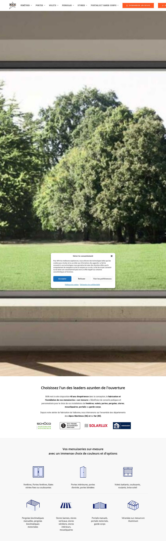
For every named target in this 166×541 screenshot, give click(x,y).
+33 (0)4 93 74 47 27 (137, 521)
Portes (38, 7)
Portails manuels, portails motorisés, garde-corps (99, 214)
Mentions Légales (96, 462)
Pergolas (66, 7)
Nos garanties (95, 466)
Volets (51, 7)
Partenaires (22, 474)
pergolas (113, 89)
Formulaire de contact (26, 482)
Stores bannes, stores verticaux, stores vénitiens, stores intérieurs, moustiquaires (66, 217)
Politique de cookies (72, 285)
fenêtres (90, 89)
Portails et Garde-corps (103, 7)
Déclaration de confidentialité (90, 285)
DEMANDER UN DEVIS (100, 472)
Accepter (62, 279)
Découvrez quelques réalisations (19, 415)
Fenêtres (24, 7)
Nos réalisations (24, 466)
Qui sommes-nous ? (25, 462)
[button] (111, 256)
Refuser (81, 279)
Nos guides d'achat (25, 470)
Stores (80, 7)
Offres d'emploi (24, 478)
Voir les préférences (102, 279)
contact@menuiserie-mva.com (137, 496)
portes (105, 89)
